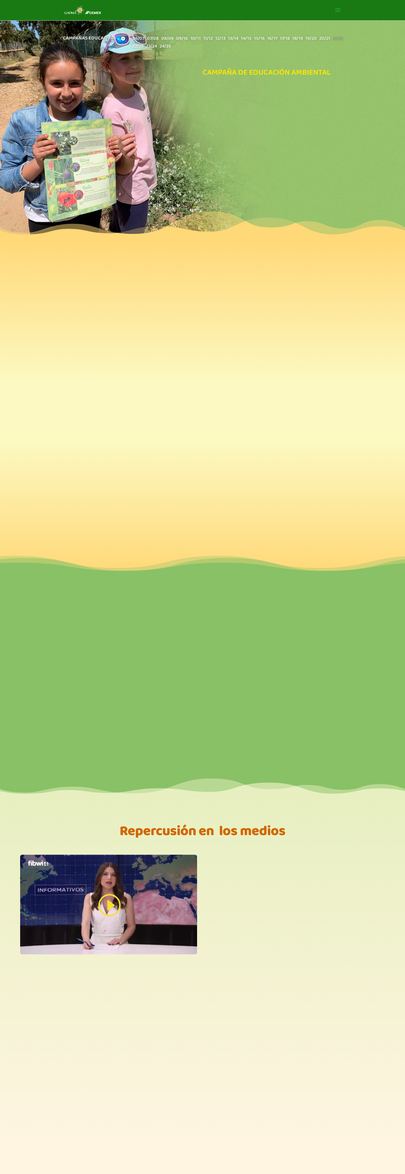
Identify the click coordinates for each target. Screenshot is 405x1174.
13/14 (233, 39)
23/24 (151, 47)
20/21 (324, 39)
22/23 (138, 47)
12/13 (220, 39)
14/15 (246, 39)
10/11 (196, 39)
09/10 (182, 39)
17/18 (285, 39)
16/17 (272, 39)
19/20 (311, 39)
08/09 (167, 39)
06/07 (138, 39)
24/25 (165, 47)
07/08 (153, 39)
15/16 (259, 39)
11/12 (208, 39)
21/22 (338, 39)
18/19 (297, 39)
